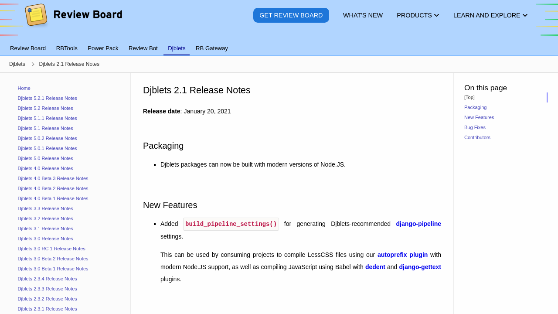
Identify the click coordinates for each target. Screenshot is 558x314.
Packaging (475, 107)
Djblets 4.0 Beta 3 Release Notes (53, 178)
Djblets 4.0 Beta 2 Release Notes (53, 188)
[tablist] (279, 43)
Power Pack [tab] (103, 48)
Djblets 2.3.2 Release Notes (47, 298)
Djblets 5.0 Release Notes (45, 158)
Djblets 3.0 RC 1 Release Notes (51, 248)
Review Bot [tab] (143, 48)
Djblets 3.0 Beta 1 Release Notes (53, 268)
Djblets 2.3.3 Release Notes (47, 288)
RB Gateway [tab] (212, 48)
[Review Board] (73, 21)
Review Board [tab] (28, 48)
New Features (479, 117)
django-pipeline (418, 223)
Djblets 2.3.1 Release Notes (47, 308)
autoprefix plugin (403, 253)
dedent (375, 266)
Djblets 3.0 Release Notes (45, 238)
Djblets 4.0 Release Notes (45, 168)
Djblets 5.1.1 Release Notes (47, 118)
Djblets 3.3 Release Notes (45, 208)
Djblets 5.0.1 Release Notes (47, 148)
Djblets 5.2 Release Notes (45, 108)
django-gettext (420, 266)
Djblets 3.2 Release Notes (45, 218)
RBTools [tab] (67, 48)
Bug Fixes (475, 127)
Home (24, 88)
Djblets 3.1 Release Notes (45, 228)
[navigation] (65, 193)
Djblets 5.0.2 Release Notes (47, 138)
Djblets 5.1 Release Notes (45, 128)
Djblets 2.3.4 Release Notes (47, 278)
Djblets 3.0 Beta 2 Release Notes (53, 258)
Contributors (477, 137)
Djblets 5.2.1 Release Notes (47, 98)
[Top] (469, 97)
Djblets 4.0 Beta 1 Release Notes (53, 198)
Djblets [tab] (176, 48)
